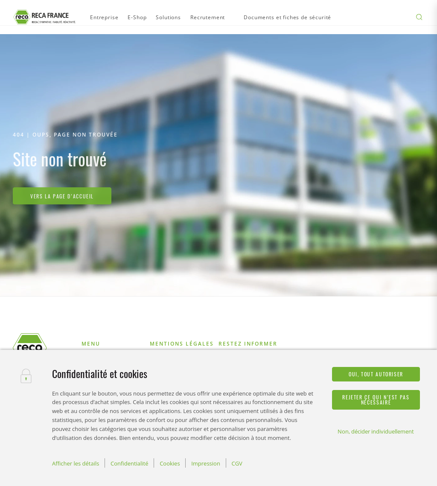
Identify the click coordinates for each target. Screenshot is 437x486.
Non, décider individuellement (376, 431)
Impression (205, 463)
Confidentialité (130, 463)
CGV (236, 463)
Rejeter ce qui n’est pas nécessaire (375, 399)
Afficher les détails (75, 463)
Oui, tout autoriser (376, 374)
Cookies (170, 463)
